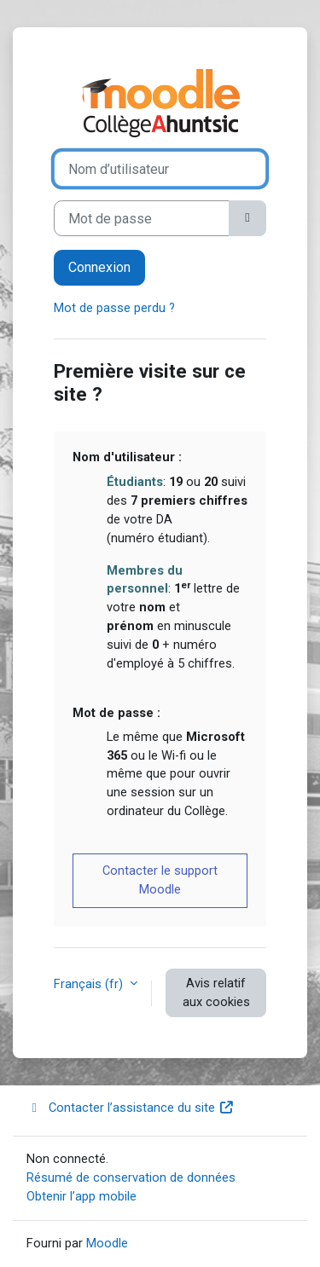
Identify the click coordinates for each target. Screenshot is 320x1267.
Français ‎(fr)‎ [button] (90, 984)
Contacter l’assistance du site (130, 1107)
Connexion (99, 267)
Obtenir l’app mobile (81, 1196)
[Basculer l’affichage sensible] (247, 218)
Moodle (107, 1243)
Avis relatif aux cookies (216, 992)
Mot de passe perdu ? (114, 307)
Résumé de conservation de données (131, 1177)
